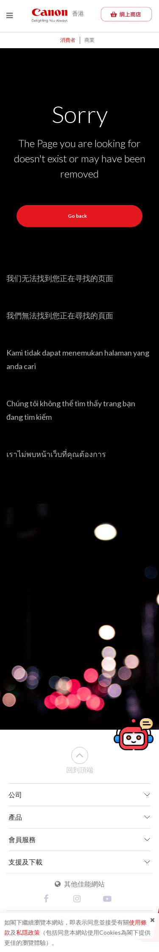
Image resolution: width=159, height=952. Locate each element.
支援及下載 (25, 862)
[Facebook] (50, 899)
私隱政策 (28, 932)
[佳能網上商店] (126, 14)
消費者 (67, 40)
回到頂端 (79, 760)
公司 (15, 795)
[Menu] (9, 15)
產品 (15, 817)
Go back (77, 216)
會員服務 (22, 839)
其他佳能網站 (80, 884)
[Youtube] (109, 899)
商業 (89, 40)
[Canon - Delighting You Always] (49, 15)
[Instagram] (79, 899)
